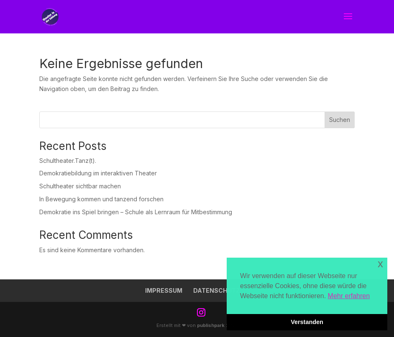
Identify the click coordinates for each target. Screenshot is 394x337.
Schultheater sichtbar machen (80, 186)
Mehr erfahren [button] (349, 295)
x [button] (380, 264)
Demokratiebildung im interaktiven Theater (98, 173)
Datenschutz (216, 290)
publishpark (211, 325)
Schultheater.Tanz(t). (67, 160)
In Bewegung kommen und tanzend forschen (101, 199)
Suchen (339, 119)
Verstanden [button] (307, 322)
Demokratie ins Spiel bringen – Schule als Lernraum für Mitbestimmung (135, 211)
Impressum (163, 290)
